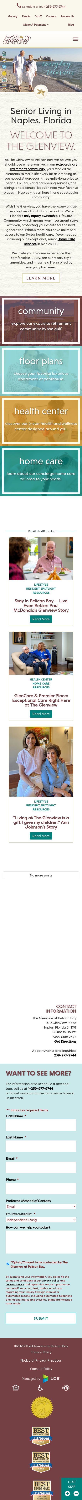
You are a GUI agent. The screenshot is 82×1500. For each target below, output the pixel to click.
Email (12, 1158)
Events (26, 16)
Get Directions (65, 1041)
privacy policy (50, 1280)
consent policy (15, 1284)
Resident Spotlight (41, 589)
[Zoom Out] (76, 1493)
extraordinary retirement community (43, 166)
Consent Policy (41, 1369)
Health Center (41, 679)
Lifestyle (41, 585)
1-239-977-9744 (40, 1088)
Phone (12, 1180)
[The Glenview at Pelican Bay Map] (41, 950)
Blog (71, 24)
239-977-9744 (55, 7)
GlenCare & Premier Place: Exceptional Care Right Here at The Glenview (41, 700)
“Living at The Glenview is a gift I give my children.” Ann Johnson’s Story (41, 822)
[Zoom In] (67, 1493)
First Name (16, 1116)
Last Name (16, 1137)
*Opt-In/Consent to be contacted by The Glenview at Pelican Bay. (39, 1264)
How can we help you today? (28, 1227)
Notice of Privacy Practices (41, 1360)
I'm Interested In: (20, 1214)
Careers (51, 16)
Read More (41, 619)
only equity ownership (41, 215)
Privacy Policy (41, 1352)
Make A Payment (36, 24)
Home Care (41, 684)
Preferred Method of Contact (28, 1201)
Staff (38, 16)
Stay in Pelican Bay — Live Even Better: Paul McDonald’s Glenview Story (41, 605)
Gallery (12, 16)
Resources (41, 593)
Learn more (41, 278)
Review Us (67, 16)
